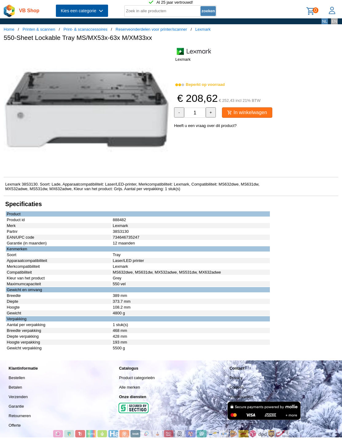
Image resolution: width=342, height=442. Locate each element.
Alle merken (129, 387)
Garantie (16, 406)
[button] (165, 52)
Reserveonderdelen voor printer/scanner (151, 29)
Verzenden (18, 396)
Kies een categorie (82, 10)
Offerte (15, 425)
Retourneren (20, 415)
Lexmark (203, 29)
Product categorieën (137, 377)
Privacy (236, 377)
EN (334, 21)
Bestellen (17, 377)
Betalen (15, 387)
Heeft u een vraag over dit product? (205, 125)
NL (324, 21)
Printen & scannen (39, 29)
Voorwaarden (241, 396)
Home (9, 29)
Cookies (236, 387)
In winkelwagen (247, 112)
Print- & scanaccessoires (85, 29)
